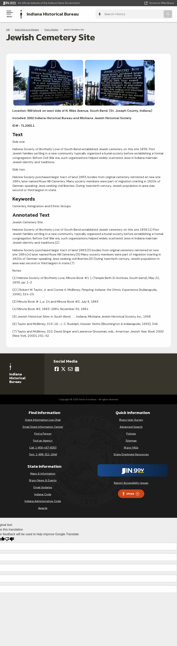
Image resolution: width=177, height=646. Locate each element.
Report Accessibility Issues (131, 482)
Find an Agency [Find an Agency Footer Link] (43, 440)
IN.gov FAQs (131, 447)
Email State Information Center (43, 426)
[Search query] (148, 14)
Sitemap (131, 440)
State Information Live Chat (43, 419)
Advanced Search (131, 426)
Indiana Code (42, 493)
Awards (42, 507)
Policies (131, 433)
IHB (7, 29)
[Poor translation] (9, 538)
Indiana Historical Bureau (51, 13)
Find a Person (43, 433)
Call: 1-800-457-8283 (42, 447)
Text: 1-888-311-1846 (43, 454)
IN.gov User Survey (131, 419)
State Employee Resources (131, 454)
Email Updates (43, 487)
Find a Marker (51, 29)
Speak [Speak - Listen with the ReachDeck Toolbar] (130, 493)
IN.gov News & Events (43, 480)
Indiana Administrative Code (43, 500)
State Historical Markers (27, 29)
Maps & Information (42, 473)
